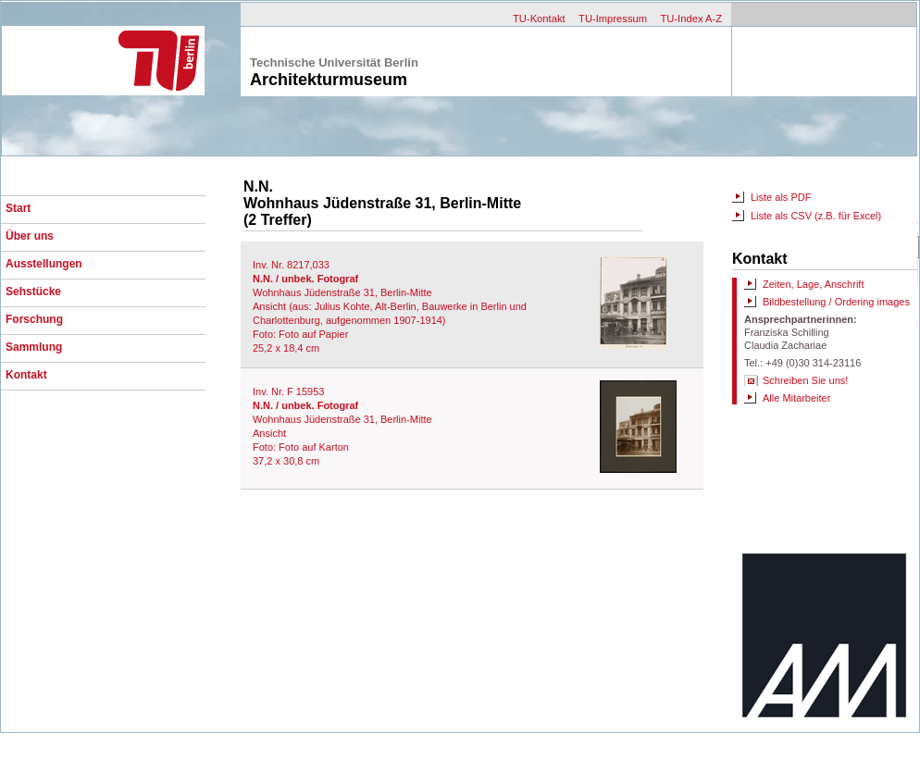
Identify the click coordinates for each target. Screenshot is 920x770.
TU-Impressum (612, 18)
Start (18, 208)
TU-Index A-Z (691, 18)
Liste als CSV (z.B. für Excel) (816, 215)
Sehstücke (33, 291)
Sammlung (34, 347)
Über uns (30, 236)
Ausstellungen (44, 263)
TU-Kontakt (539, 18)
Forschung (34, 319)
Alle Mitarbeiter (796, 398)
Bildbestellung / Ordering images (836, 301)
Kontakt (26, 374)
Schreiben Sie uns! (805, 380)
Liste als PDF (781, 197)
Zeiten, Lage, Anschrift (813, 284)
